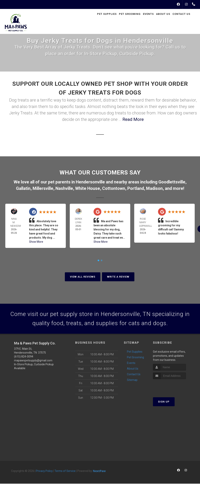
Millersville (43, 188)
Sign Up (164, 402)
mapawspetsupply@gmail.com (33, 360)
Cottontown (113, 188)
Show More (36, 241)
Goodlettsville (171, 182)
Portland (135, 188)
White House (87, 188)
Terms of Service (65, 471)
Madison (154, 188)
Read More (133, 119)
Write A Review (118, 276)
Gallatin (23, 188)
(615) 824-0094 (23, 356)
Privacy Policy (44, 471)
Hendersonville (90, 182)
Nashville (64, 188)
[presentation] (174, 387)
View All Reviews (82, 276)
